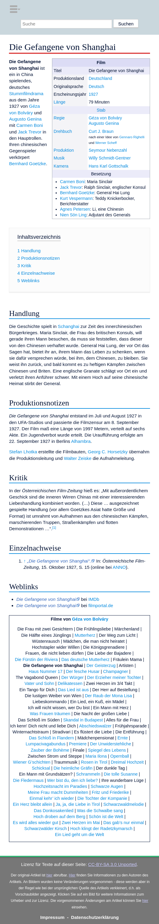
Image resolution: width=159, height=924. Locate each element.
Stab (101, 110)
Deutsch (96, 86)
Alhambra (81, 441)
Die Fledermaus (28, 780)
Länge (59, 102)
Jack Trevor (71, 187)
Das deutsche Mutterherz (85, 659)
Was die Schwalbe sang (100, 810)
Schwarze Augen (107, 786)
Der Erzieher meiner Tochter (114, 677)
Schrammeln (88, 774)
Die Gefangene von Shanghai (53, 665)
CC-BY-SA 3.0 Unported (112, 864)
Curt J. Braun (101, 131)
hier (49, 875)
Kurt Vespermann (76, 198)
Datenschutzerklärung (95, 917)
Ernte (122, 737)
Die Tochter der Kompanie (102, 798)
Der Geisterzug (100, 665)
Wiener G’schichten (32, 762)
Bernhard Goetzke (77, 192)
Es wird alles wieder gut (35, 822)
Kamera (60, 166)
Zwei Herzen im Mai (81, 822)
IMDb (93, 599)
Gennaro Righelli (131, 137)
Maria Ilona (96, 756)
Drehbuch (62, 131)
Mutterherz (85, 635)
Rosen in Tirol (94, 762)
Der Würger (72, 677)
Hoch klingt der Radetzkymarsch (101, 828)
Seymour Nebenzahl (108, 150)
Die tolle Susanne (120, 774)
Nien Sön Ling (73, 214)
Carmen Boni (72, 181)
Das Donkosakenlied (53, 810)
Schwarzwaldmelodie (123, 804)
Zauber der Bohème (50, 750)
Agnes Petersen (75, 209)
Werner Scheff (106, 143)
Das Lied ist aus (73, 689)
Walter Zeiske (77, 458)
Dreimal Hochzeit (127, 762)
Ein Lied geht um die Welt (79, 834)
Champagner (115, 671)
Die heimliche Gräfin (72, 768)
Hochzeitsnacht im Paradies (60, 786)
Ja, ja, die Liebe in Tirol (78, 804)
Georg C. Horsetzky (108, 451)
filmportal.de (100, 605)
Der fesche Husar (83, 671)
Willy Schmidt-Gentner (110, 158)
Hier (72, 875)
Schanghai (68, 326)
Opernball (119, 756)
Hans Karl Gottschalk (109, 166)
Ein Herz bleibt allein (32, 804)
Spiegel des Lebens (107, 750)
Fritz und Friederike (110, 792)
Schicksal (41, 768)
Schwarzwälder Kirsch (45, 828)
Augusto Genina (104, 123)
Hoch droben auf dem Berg (59, 816)
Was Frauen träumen (50, 713)
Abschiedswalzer (95, 726)
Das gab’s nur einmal (123, 822)
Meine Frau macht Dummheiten (58, 792)
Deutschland (100, 78)
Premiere (78, 743)
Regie (59, 118)
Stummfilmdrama (26, 93)
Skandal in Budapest (83, 720)
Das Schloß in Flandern (51, 737)
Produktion (63, 150)
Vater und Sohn (39, 683)
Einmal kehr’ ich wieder (52, 798)
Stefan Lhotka (23, 451)
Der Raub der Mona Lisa (108, 695)
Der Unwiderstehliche (110, 743)
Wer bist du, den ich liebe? (72, 780)
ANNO (119, 567)
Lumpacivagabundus (45, 743)
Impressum (52, 917)
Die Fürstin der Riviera (36, 659)
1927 (93, 94)
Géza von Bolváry (105, 118)
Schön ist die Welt (106, 816)
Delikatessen (70, 683)
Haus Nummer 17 (45, 671)
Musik (59, 158)
